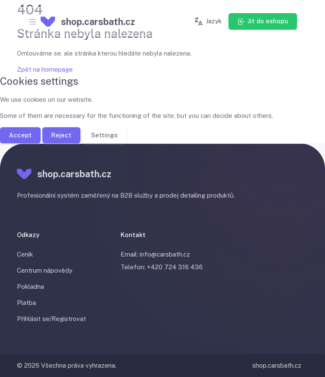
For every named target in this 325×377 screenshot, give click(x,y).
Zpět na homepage (45, 69)
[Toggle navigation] (32, 22)
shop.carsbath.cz (276, 365)
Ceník (25, 254)
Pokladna (30, 286)
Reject (61, 134)
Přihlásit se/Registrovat (51, 318)
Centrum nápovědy (44, 270)
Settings (104, 134)
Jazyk (207, 21)
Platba (26, 302)
